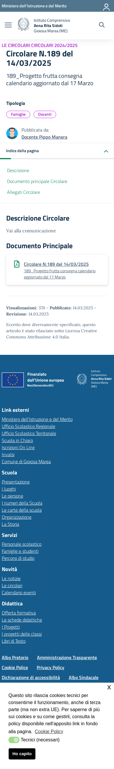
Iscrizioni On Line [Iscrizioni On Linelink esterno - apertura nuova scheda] (18, 447)
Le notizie (11, 578)
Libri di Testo (14, 640)
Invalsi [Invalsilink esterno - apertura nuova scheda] (8, 454)
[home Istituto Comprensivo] (44, 25)
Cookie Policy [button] (49, 731)
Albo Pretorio (15, 657)
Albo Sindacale (83, 677)
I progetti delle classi (22, 633)
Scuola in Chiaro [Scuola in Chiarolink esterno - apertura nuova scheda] (17, 440)
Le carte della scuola (22, 509)
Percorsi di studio (18, 558)
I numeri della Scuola (22, 502)
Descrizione (18, 170)
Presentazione (16, 481)
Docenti (44, 114)
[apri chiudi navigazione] (8, 25)
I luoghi (9, 488)
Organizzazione (16, 516)
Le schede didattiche (22, 619)
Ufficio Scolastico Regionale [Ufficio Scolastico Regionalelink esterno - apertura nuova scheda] (28, 426)
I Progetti (11, 626)
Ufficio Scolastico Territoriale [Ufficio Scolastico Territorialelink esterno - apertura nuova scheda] (29, 433)
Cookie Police (15, 667)
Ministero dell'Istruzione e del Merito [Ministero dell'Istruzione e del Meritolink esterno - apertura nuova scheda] (37, 419)
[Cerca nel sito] (101, 25)
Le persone (12, 495)
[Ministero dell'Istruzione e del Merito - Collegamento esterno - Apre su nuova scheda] (34, 6)
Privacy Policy (50, 667)
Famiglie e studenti (20, 551)
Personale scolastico (21, 544)
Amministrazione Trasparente (67, 657)
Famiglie (18, 114)
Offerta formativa (19, 612)
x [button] (109, 687)
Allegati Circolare (23, 192)
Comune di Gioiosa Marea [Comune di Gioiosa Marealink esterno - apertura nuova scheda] (26, 461)
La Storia (10, 524)
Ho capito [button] (22, 753)
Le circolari (12, 585)
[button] (57, 151)
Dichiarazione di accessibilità (31, 677)
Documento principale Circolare (37, 181)
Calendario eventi (19, 592)
